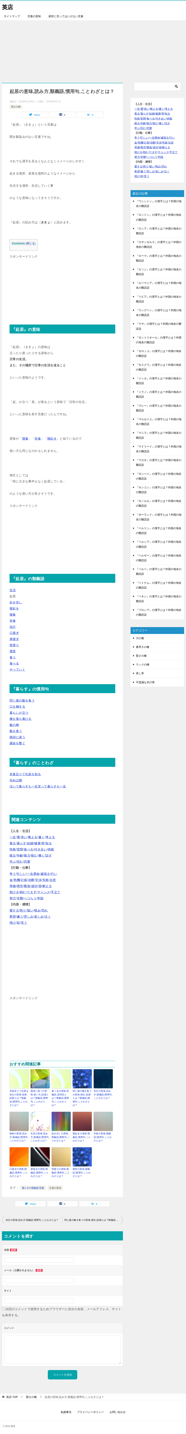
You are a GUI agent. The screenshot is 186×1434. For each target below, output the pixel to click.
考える (50, 837)
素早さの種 (142, 646)
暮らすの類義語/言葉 (33, 1186)
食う (13, 657)
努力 (13, 898)
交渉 (38, 880)
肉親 (51, 849)
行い (54, 873)
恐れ (44, 910)
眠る (13, 855)
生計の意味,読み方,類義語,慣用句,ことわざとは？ (103, 1094)
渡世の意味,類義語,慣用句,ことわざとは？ (82, 1171)
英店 (7, 6)
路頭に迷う (17, 737)
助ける (14, 892)
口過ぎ (14, 633)
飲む (34, 855)
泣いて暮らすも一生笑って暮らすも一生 (38, 786)
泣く (48, 916)
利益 (40, 898)
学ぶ (13, 861)
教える (32, 837)
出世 (53, 880)
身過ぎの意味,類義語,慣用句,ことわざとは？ (40, 1171)
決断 (31, 880)
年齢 (20, 855)
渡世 (13, 651)
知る (48, 843)
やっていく (17, 669)
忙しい (21, 873)
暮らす (21, 843)
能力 (27, 855)
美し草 (140, 673)
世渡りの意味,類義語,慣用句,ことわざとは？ (61, 1171)
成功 (34, 886)
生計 (13, 626)
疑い (30, 910)
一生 (13, 837)
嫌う (20, 916)
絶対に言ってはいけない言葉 (66, 16)
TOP (12, 1395)
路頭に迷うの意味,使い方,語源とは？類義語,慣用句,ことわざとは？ (40, 1098)
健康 (37, 843)
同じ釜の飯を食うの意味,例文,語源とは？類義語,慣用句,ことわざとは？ (82, 1098)
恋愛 (27, 861)
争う (13, 873)
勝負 (27, 886)
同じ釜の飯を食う (22, 700)
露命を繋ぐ (17, 743)
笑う (24, 922)
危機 (17, 880)
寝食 (25, 438)
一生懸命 (33, 873)
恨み (37, 910)
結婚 (30, 843)
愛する (14, 910)
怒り (23, 910)
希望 (13, 916)
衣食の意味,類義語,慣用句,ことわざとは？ (103, 1136)
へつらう (30, 898)
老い (24, 837)
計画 (24, 880)
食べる (14, 663)
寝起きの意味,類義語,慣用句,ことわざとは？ (82, 1136)
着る (13, 843)
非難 (20, 898)
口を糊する (17, 706)
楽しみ (39, 916)
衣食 (38, 438)
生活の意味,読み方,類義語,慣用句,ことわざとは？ (40, 1136)
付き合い (40, 849)
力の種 (140, 638)
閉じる (31, 243)
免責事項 (66, 1410)
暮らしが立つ (19, 712)
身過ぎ (14, 639)
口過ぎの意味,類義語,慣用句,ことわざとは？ (19, 1171)
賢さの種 (15, 106)
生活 (13, 590)
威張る (45, 873)
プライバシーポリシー (90, 1410)
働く (41, 855)
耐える (47, 886)
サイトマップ (12, 16)
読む (20, 861)
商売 (20, 886)
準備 (13, 886)
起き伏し (16, 602)
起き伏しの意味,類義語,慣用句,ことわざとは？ (61, 1136)
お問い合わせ (118, 1410)
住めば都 (16, 780)
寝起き (52, 438)
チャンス (43, 892)
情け (13, 922)
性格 (13, 849)
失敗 (45, 880)
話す (48, 855)
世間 (20, 849)
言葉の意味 (34, 16)
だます (32, 892)
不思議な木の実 (145, 682)
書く (41, 837)
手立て (55, 892)
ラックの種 (142, 664)
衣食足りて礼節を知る (25, 774)
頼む (23, 892)
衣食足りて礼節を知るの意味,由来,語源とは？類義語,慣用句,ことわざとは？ (19, 1098)
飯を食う (16, 731)
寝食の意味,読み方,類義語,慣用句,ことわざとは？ (19, 1136)
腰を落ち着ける (21, 718)
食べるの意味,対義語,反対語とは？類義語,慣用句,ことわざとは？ (60, 1098)
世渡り (14, 645)
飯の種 (14, 725)
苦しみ (28, 916)
